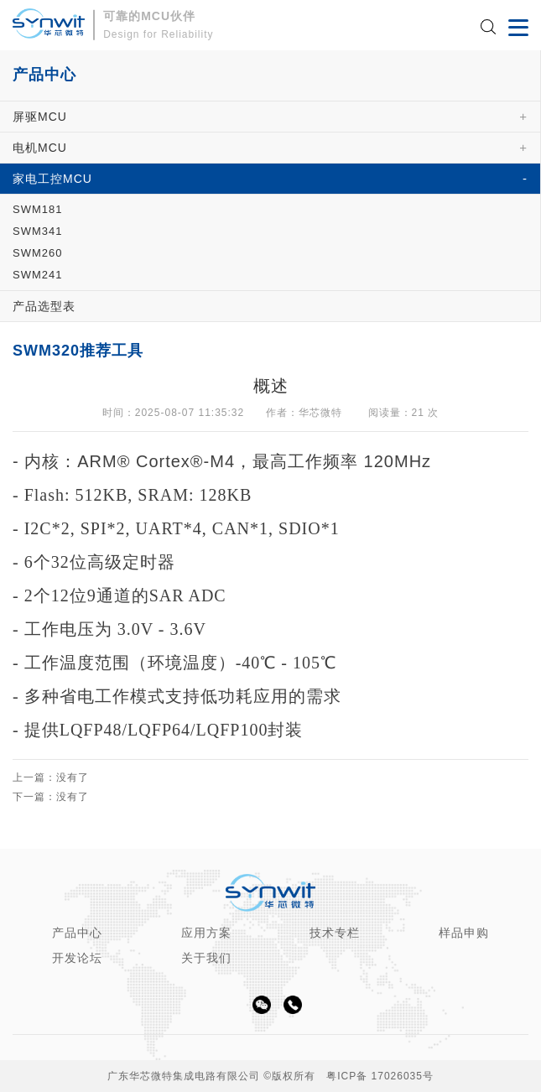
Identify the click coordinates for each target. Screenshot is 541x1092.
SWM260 (37, 253)
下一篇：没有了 (51, 797)
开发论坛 (77, 958)
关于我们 (206, 958)
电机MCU (40, 147)
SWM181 (37, 209)
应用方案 (206, 932)
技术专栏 (335, 932)
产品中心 (77, 932)
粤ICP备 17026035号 (380, 1076)
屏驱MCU (40, 116)
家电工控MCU (52, 178)
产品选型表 (44, 306)
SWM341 (37, 231)
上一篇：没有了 (51, 777)
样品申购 (464, 932)
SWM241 (37, 274)
